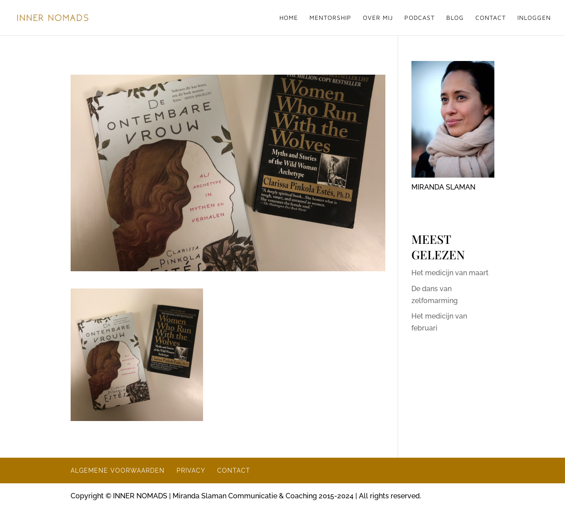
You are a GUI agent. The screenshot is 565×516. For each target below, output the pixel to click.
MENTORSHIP (330, 18)
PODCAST (419, 18)
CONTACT (490, 18)
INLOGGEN (534, 18)
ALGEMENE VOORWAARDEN (118, 470)
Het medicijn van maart (450, 273)
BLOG (455, 18)
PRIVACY (191, 470)
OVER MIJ (378, 18)
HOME (288, 18)
